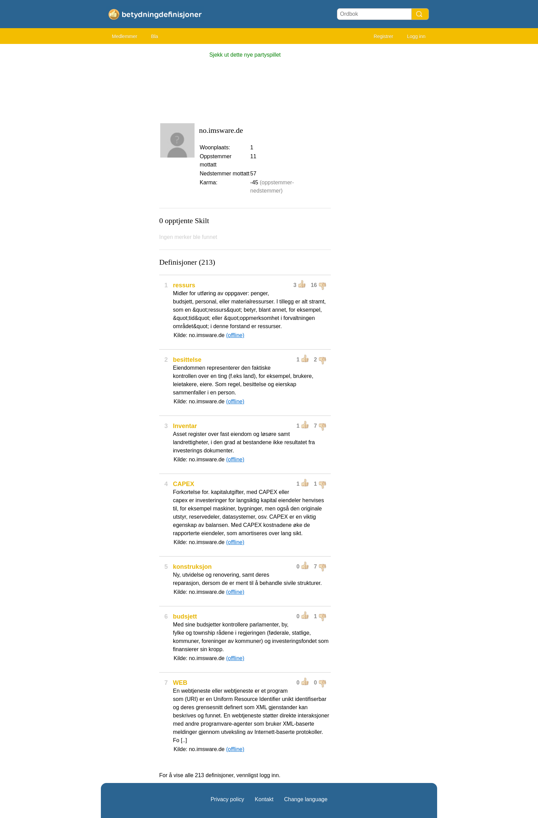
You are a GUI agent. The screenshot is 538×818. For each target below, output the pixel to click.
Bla (154, 36)
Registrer (383, 36)
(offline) (235, 335)
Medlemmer (124, 36)
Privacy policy (227, 799)
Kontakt (264, 799)
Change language (305, 799)
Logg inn (416, 36)
